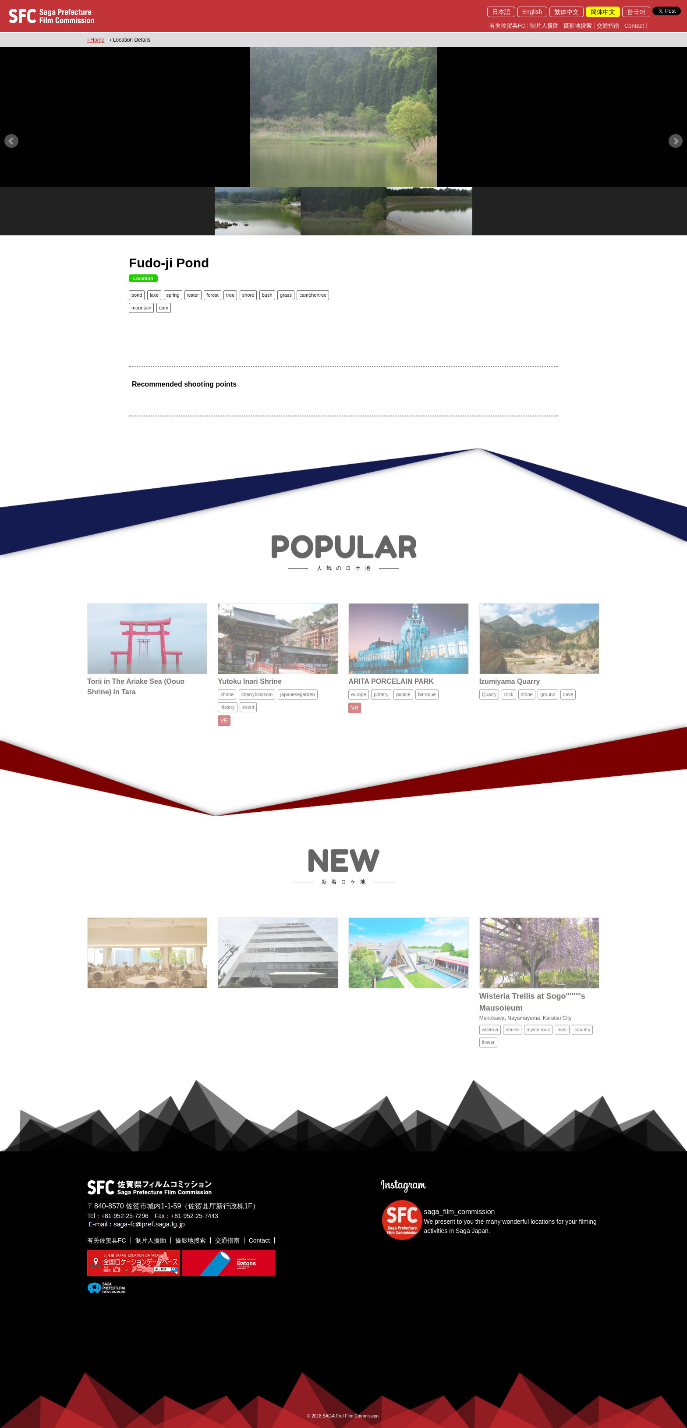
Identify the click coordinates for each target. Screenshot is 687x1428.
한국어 (636, 11)
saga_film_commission (459, 1211)
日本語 (501, 11)
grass (286, 295)
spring (173, 295)
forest (212, 295)
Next (676, 141)
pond (136, 295)
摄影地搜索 (577, 25)
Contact (634, 25)
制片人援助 (544, 25)
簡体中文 (603, 11)
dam (163, 307)
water (193, 295)
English (532, 11)
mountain (141, 307)
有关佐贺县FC (507, 25)
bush (267, 295)
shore (248, 295)
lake (154, 295)
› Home (95, 40)
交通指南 (608, 25)
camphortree (312, 295)
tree (230, 295)
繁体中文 (566, 11)
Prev (11, 141)
